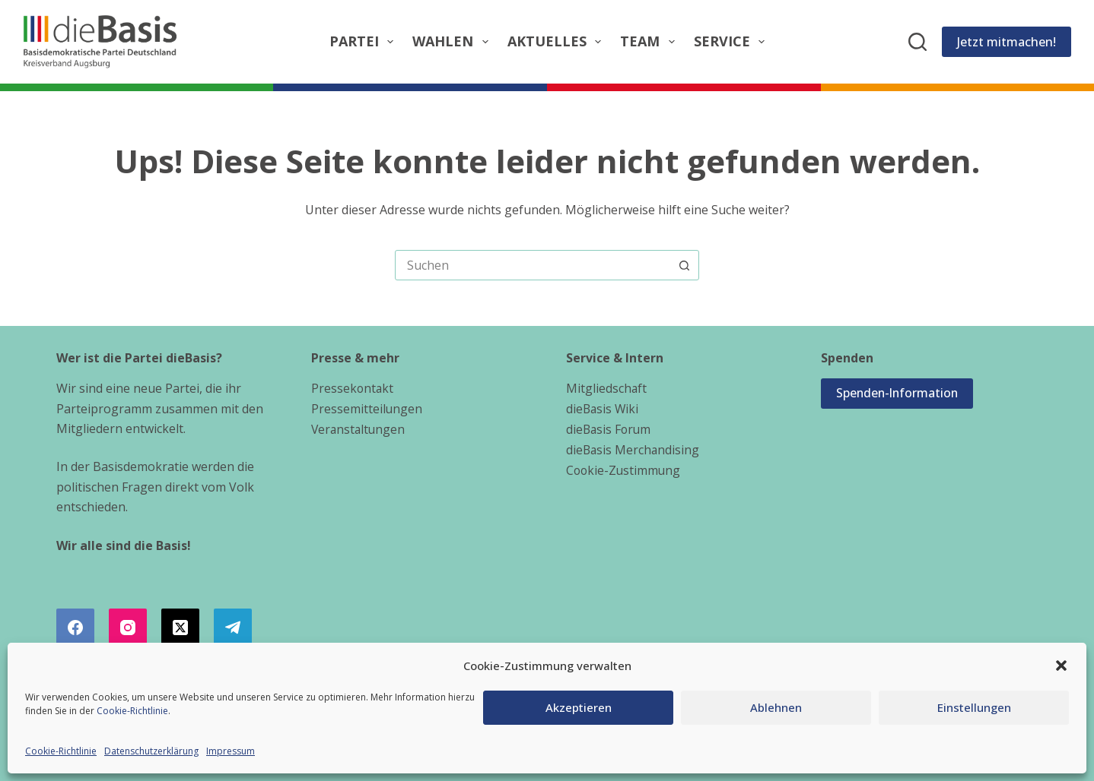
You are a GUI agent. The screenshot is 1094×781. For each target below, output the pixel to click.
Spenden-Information (899, 393)
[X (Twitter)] (180, 628)
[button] (1061, 665)
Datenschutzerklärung (151, 751)
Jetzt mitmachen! (1006, 41)
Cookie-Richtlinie (132, 710)
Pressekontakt (353, 388)
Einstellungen (974, 707)
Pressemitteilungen (367, 408)
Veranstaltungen (359, 428)
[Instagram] (128, 628)
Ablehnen (776, 707)
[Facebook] (75, 628)
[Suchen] (917, 42)
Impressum (230, 751)
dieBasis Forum (610, 428)
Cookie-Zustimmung (624, 468)
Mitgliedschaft (606, 388)
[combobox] (532, 265)
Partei (364, 41)
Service (732, 41)
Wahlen (453, 41)
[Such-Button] (683, 265)
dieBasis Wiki (603, 408)
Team (650, 41)
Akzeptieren (578, 707)
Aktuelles (557, 41)
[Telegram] (233, 628)
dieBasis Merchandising (633, 448)
